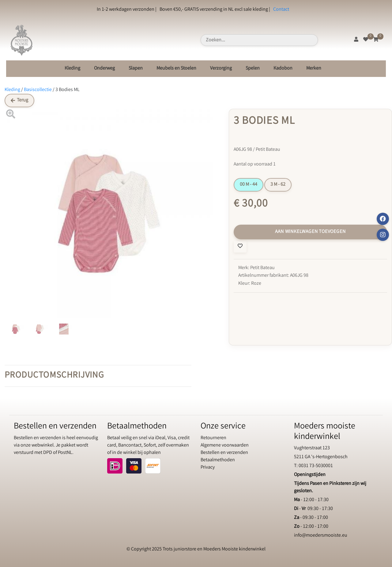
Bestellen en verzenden (224, 452)
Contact (281, 9)
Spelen (253, 68)
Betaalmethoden (218, 460)
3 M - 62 (277, 184)
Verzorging (221, 68)
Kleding (72, 68)
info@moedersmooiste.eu (320, 535)
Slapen (136, 68)
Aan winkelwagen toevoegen (310, 231)
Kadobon (282, 68)
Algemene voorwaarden (225, 445)
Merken (313, 68)
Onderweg (104, 68)
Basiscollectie (38, 89)
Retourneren (213, 438)
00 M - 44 (248, 184)
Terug (19, 100)
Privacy (208, 467)
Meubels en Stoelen (176, 68)
